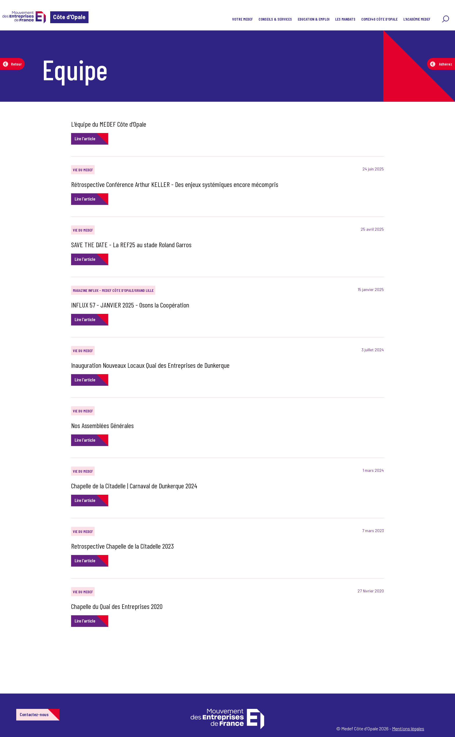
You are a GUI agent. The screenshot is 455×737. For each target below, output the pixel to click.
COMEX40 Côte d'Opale (379, 19)
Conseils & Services (275, 19)
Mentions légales (408, 728)
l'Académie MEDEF (416, 19)
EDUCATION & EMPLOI (313, 19)
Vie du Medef (83, 169)
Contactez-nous (34, 714)
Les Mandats (345, 19)
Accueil (14, 39)
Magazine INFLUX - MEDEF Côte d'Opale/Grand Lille (113, 290)
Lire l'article (85, 138)
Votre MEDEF (242, 19)
